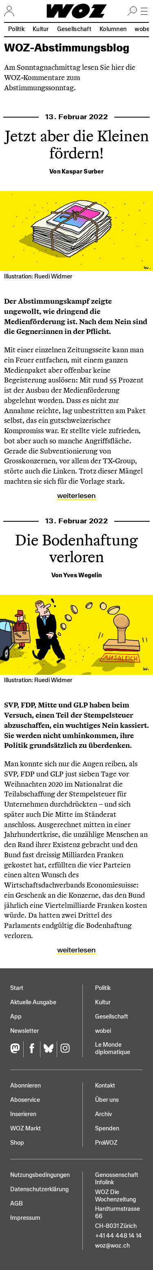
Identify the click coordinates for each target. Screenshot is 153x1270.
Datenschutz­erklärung (39, 1189)
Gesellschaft (74, 29)
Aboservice (25, 1100)
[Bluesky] (48, 1049)
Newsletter (24, 1031)
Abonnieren (25, 1085)
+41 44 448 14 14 (118, 1235)
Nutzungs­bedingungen (40, 1175)
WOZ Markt (25, 1128)
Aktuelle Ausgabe (33, 1002)
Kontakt (105, 1085)
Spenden (107, 1128)
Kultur (41, 29)
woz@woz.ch (112, 1245)
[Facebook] (31, 1049)
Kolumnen (113, 29)
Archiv (103, 1114)
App (16, 1016)
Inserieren (23, 1114)
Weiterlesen (76, 495)
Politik (16, 29)
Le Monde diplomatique (112, 1048)
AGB (16, 1203)
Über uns (107, 1100)
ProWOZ (106, 1142)
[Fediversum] (16, 1049)
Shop (17, 1142)
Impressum (25, 1217)
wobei (103, 1031)
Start (16, 988)
